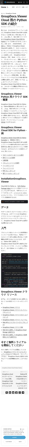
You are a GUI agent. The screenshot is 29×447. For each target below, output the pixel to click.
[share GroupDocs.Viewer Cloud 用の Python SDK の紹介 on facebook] (16, 392)
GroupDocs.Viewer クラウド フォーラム (15, 320)
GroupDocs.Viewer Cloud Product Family (12, 367)
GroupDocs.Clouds (11, 13)
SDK (2, 46)
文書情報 (5, 160)
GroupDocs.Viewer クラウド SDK (13, 327)
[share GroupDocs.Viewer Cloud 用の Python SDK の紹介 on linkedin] (10, 392)
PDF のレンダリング (9, 171)
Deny (20, 441)
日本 (20, 2)
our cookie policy (18, 434)
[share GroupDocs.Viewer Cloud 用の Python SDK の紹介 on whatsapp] (20, 392)
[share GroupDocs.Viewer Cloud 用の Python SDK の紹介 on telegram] (23, 392)
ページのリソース (8, 165)
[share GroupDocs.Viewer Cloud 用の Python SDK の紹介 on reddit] (13, 392)
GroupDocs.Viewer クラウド (11, 307)
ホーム (3, 13)
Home (3, 7)
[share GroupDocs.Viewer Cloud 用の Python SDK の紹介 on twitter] (7, 392)
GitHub (3, 122)
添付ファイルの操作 (9, 157)
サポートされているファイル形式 (13, 155)
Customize (9, 441)
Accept (14, 437)
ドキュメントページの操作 (11, 163)
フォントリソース (8, 168)
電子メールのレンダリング (11, 173)
